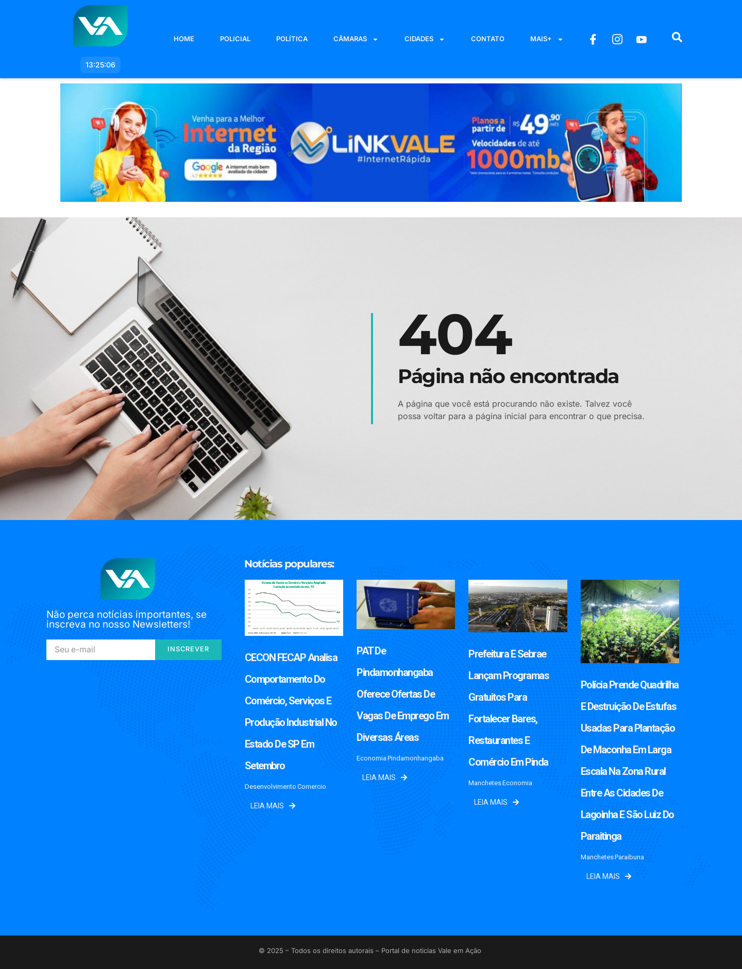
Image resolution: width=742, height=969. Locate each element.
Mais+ (547, 39)
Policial (235, 38)
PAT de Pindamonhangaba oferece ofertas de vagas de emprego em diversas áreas (403, 694)
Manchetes (484, 783)
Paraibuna (629, 857)
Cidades (424, 39)
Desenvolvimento (270, 786)
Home (184, 38)
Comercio (311, 786)
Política (292, 38)
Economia (371, 758)
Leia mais (272, 806)
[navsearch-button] (677, 39)
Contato (487, 38)
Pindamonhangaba (415, 758)
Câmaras (356, 39)
